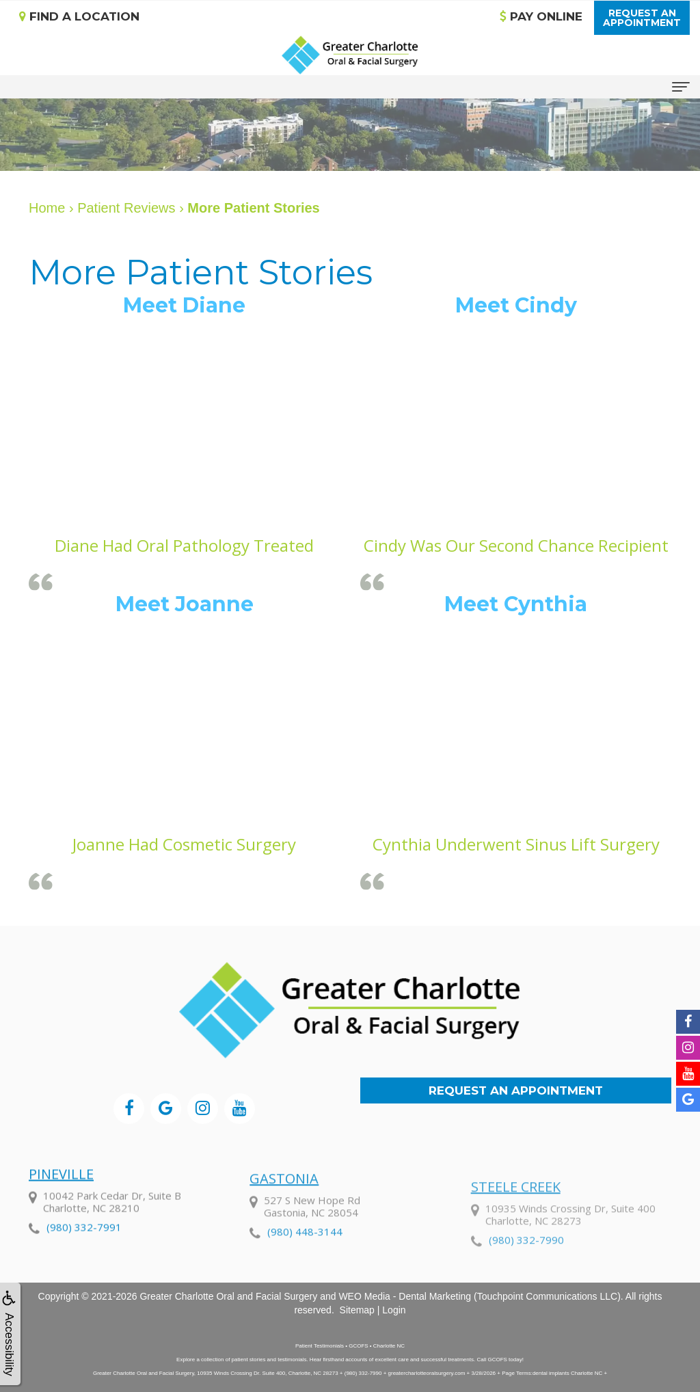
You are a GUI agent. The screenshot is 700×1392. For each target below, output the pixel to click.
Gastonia (284, 1233)
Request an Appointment (516, 1090)
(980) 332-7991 (84, 1266)
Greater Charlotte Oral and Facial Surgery (228, 1296)
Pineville (61, 1213)
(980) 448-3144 (304, 1287)
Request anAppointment (642, 18)
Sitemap (357, 1309)
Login (393, 1309)
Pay (541, 16)
